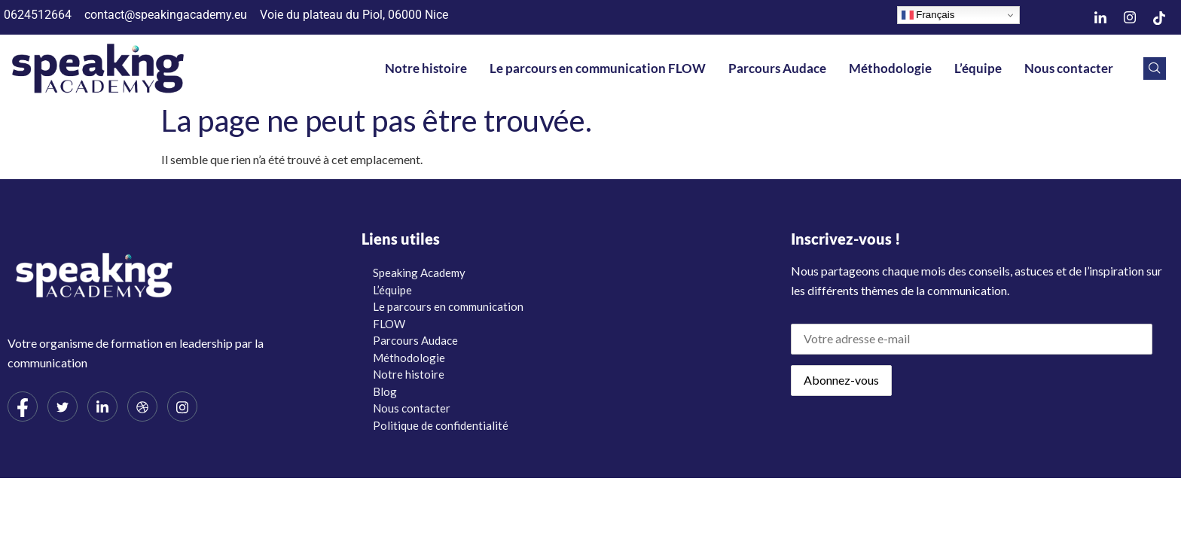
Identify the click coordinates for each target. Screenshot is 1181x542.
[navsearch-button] (1154, 68)
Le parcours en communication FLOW (598, 68)
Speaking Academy (419, 272)
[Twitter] (62, 406)
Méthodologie (890, 68)
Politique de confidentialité (440, 425)
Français (928, 15)
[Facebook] (23, 406)
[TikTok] (1159, 17)
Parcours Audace (777, 68)
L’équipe (978, 68)
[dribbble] (142, 406)
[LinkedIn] (1100, 17)
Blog (385, 391)
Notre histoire (426, 68)
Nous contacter (1068, 68)
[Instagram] (1129, 17)
